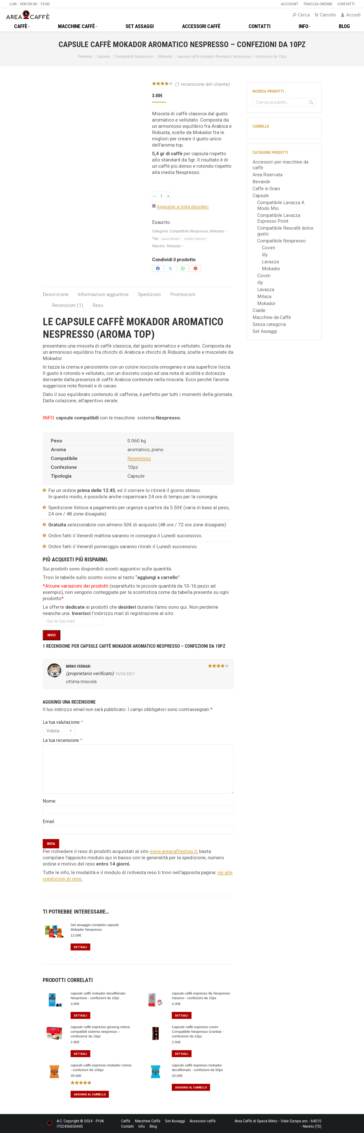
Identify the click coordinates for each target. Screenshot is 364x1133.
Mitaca (264, 296)
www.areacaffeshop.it (173, 851)
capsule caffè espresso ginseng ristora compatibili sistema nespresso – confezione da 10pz (100, 1031)
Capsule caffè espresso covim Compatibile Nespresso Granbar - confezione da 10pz (198, 1031)
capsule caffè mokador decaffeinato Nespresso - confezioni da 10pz (98, 995)
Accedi (351, 15)
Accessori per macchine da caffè (280, 165)
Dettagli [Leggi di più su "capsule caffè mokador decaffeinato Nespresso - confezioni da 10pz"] (80, 1015)
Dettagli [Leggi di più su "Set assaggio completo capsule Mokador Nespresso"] (80, 947)
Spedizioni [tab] (149, 294)
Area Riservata (268, 174)
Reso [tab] (97, 305)
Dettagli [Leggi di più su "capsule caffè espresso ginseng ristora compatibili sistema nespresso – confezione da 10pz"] (80, 1054)
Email (48, 821)
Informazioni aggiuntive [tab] (103, 294)
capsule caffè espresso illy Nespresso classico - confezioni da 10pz (201, 995)
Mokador (217, 231)
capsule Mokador (170, 239)
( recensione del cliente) (202, 84)
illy (264, 255)
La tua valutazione (63, 722)
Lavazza (270, 261)
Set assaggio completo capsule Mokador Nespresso (95, 927)
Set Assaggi (265, 331)
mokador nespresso (195, 239)
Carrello (325, 15)
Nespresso (139, 458)
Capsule (261, 195)
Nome (49, 801)
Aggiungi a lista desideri (183, 206)
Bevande (261, 181)
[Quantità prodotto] (161, 196)
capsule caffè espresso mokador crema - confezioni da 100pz (101, 1067)
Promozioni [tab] (182, 294)
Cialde (259, 310)
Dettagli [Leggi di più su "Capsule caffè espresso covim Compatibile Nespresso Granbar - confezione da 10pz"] (181, 1054)
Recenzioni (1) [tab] (67, 305)
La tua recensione (62, 740)
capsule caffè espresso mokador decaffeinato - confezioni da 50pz (197, 1067)
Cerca (310, 102)
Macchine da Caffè (272, 317)
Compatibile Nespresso (188, 231)
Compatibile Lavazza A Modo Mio (280, 205)
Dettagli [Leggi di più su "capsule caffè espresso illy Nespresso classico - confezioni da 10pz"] (181, 1015)
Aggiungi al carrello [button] (90, 1094)
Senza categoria (269, 324)
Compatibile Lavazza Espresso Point (278, 218)
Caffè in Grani (266, 188)
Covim (268, 248)
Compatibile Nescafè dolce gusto (285, 231)
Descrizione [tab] (55, 294)
